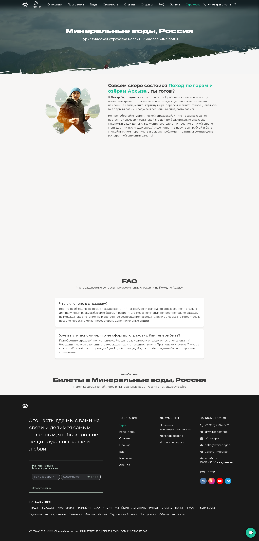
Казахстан (49, 507)
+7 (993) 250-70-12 (217, 4)
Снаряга (147, 4)
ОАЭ (97, 507)
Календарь (127, 431)
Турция (34, 507)
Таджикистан (38, 514)
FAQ (161, 4)
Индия (107, 507)
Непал (153, 507)
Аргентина (139, 507)
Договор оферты (171, 435)
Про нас (124, 445)
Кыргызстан (208, 507)
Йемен (102, 514)
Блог (122, 451)
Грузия (180, 507)
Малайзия (122, 507)
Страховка (193, 4)
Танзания (75, 514)
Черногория (66, 507)
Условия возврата (172, 442)
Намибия (84, 507)
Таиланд (166, 507)
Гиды (93, 4)
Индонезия (59, 514)
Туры (122, 425)
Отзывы (129, 4)
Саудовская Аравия (123, 514)
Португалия (148, 514)
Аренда (124, 465)
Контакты (125, 458)
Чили (181, 514)
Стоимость (110, 4)
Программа (76, 4)
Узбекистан (167, 514)
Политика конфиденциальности (175, 427)
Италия (90, 514)
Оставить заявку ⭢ (43, 488)
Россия (192, 507)
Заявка (175, 4)
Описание (54, 4)
